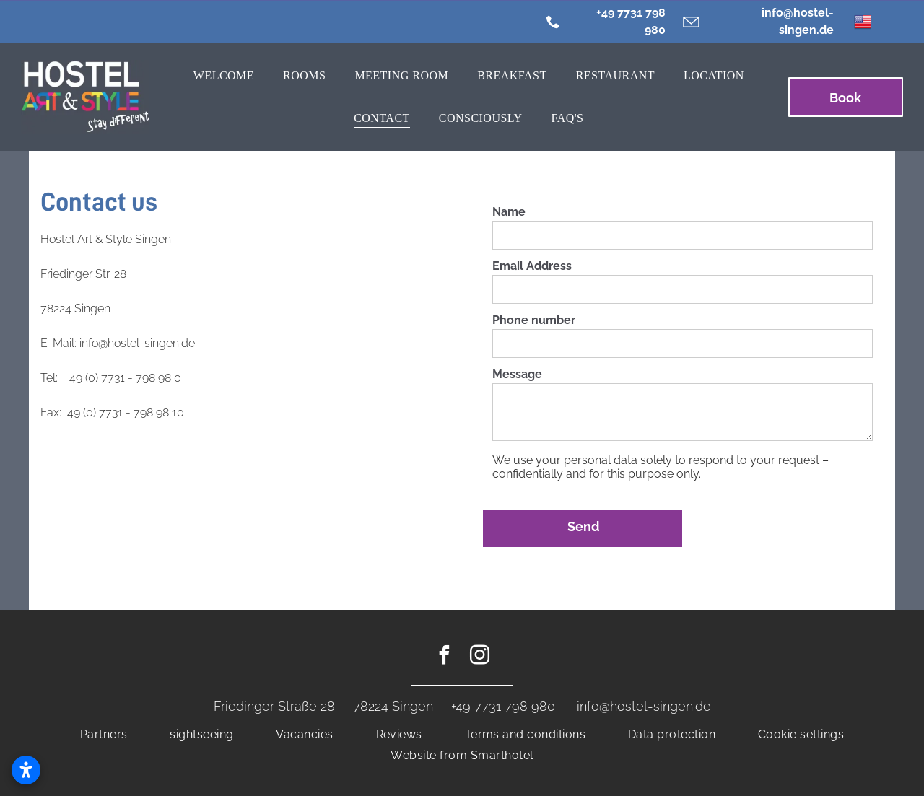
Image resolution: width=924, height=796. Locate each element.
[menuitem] (224, 76)
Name (509, 212)
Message (517, 374)
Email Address (532, 266)
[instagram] (480, 657)
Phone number (533, 320)
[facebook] (445, 657)
